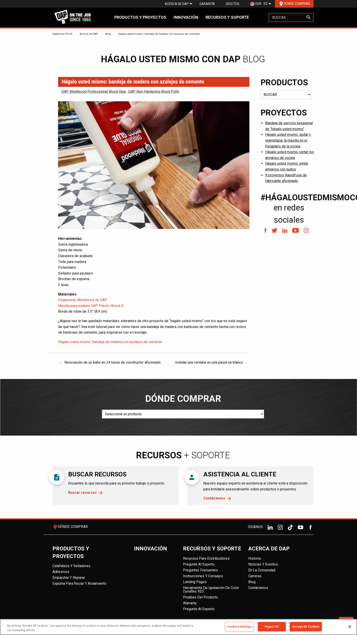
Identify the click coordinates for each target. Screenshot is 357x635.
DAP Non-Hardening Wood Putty (153, 91)
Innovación (186, 17)
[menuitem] (176, 4)
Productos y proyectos (140, 17)
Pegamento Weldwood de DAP (82, 300)
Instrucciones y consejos (203, 576)
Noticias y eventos (263, 564)
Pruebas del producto (200, 597)
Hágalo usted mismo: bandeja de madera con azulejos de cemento (159, 33)
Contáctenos (214, 498)
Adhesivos (60, 572)
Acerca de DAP (177, 4)
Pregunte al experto (199, 564)
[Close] (350, 627)
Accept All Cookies (305, 626)
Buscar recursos (82, 492)
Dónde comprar (294, 4)
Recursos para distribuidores (206, 558)
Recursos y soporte (227, 17)
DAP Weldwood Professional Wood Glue (93, 91)
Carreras (255, 576)
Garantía (207, 4)
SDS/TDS (232, 4)
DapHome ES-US (62, 33)
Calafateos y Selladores (71, 566)
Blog (108, 33)
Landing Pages (195, 582)
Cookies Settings (239, 626)
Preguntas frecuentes (200, 570)
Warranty (190, 603)
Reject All (272, 626)
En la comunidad (261, 570)
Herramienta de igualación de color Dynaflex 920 (211, 589)
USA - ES (259, 4)
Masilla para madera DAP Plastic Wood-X (91, 306)
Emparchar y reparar (68, 577)
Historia (254, 558)
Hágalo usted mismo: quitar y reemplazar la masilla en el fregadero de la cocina (288, 140)
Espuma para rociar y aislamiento (79, 583)
